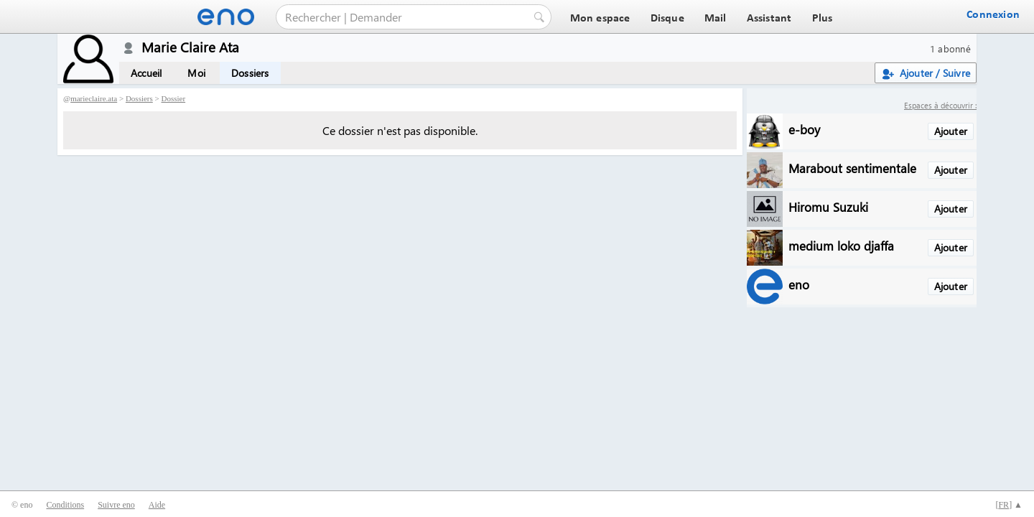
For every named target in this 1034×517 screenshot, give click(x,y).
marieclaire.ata (93, 98)
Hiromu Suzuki (828, 206)
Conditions (65, 505)
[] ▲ (1009, 505)
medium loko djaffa (841, 245)
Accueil (146, 73)
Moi (196, 73)
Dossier (174, 98)
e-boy (804, 129)
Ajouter (950, 131)
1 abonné (950, 48)
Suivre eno (116, 505)
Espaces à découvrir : (940, 105)
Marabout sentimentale (852, 167)
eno (798, 284)
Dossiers (250, 73)
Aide (157, 505)
